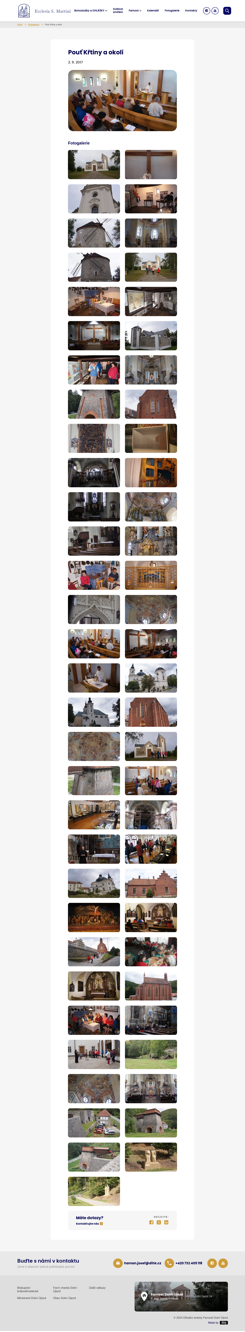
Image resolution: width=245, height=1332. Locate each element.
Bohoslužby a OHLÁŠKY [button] (90, 10)
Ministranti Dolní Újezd (31, 1299)
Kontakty (192, 10)
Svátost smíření (118, 11)
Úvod (19, 24)
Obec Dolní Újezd (64, 1299)
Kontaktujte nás (87, 1224)
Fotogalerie (172, 10)
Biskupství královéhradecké (28, 1290)
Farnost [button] (134, 10)
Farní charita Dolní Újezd (65, 1290)
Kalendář (154, 10)
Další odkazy (97, 1288)
